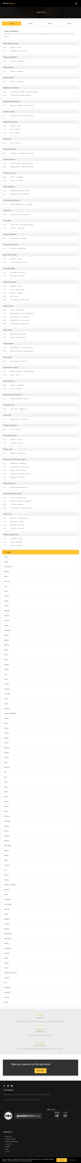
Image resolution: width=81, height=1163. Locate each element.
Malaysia (40, 828)
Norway (40, 858)
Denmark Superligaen (10, 235)
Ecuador (40, 721)
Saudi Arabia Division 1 (10, 437)
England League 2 (9, 78)
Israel (40, 784)
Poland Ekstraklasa (9, 407)
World (40, 559)
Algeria (40, 603)
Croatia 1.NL (7, 211)
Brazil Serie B (7, 140)
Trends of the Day (10, 1141)
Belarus (40, 642)
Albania (40, 598)
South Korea (40, 941)
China (40, 682)
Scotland (40, 911)
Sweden (40, 946)
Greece (40, 745)
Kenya (40, 799)
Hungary (40, 755)
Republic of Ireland (40, 887)
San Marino (40, 902)
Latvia (40, 814)
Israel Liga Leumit (8, 345)
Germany (40, 584)
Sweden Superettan (9, 485)
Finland (40, 735)
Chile (40, 677)
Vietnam (40, 1000)
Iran (40, 774)
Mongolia (40, 838)
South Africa (40, 936)
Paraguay (40, 867)
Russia (40, 897)
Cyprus (40, 706)
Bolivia (40, 652)
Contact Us (8, 1146)
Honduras (40, 750)
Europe (40, 564)
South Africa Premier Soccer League (15, 462)
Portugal (40, 882)
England (40, 574)
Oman (40, 863)
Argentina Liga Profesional (11, 102)
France (40, 593)
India (40, 765)
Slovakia (40, 926)
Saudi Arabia (40, 907)
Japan (40, 789)
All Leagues (7, 554)
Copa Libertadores (9, 188)
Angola (40, 608)
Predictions (8, 1139)
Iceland (40, 760)
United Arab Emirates (40, 975)
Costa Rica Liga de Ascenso (12, 201)
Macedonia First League (10, 369)
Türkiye (40, 965)
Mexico (40, 833)
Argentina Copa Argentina (11, 88)
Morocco (40, 843)
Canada (40, 672)
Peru (40, 872)
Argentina (40, 613)
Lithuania (40, 818)
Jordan (40, 794)
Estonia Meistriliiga (9, 270)
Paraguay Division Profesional (12, 396)
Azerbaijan (40, 633)
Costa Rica (40, 696)
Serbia (40, 916)
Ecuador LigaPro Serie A (11, 246)
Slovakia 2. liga (7, 451)
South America (40, 569)
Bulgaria (40, 667)
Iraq (40, 779)
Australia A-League (9, 112)
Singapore (40, 921)
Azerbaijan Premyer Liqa (11, 122)
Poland (40, 877)
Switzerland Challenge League (13, 496)
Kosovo (40, 804)
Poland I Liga (7, 417)
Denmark (40, 711)
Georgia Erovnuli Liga (10, 283)
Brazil (40, 662)
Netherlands (40, 848)
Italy (40, 589)
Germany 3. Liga (8, 307)
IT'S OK (62, 1160)
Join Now (40, 1073)
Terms (7, 1151)
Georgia (40, 740)
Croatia (40, 701)
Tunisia (40, 960)
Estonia (40, 730)
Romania (40, 892)
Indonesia (40, 770)
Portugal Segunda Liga (10, 427)
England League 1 (9, 68)
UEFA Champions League (11, 44)
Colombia (40, 691)
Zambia (40, 1004)
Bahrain (40, 637)
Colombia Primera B (9, 174)
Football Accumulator (11, 1144)
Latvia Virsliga (7, 359)
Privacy (7, 1154)
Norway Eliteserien (9, 383)
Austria (40, 628)
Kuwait (40, 809)
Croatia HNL (7, 222)
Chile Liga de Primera (10, 150)
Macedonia (40, 823)
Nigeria (40, 853)
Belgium (40, 647)
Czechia (40, 686)
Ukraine (40, 970)
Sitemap (7, 1149)
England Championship (10, 57)
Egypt (40, 726)
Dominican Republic (40, 716)
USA (40, 985)
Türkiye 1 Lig (7, 516)
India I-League (7, 331)
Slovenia (40, 931)
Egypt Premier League (10, 256)
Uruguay (40, 980)
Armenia (40, 618)
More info (73, 1160)
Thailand (40, 955)
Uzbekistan (40, 990)
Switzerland (40, 951)
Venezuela (40, 995)
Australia (40, 623)
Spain (40, 579)
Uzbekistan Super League (11, 537)
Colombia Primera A (9, 160)
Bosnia (40, 657)
